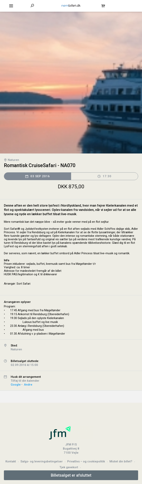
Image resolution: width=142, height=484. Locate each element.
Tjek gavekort (68, 467)
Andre (28, 384)
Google (16, 384)
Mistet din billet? (120, 461)
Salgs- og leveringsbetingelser (41, 461)
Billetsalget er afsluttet (71, 475)
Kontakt (10, 461)
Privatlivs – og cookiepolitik (86, 461)
